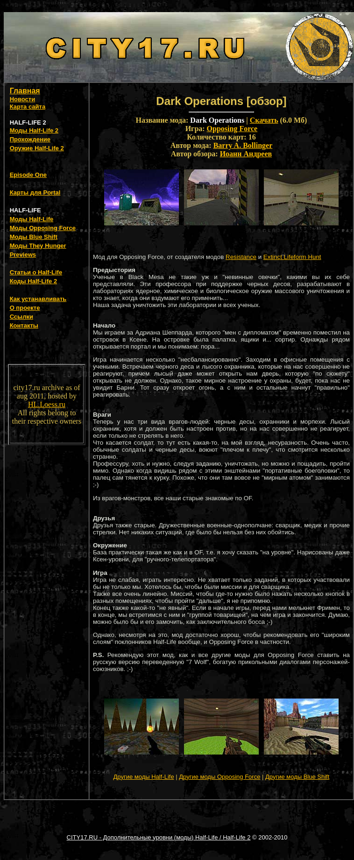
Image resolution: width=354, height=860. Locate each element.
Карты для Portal (35, 192)
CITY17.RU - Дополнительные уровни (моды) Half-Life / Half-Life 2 (159, 837)
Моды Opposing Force (43, 227)
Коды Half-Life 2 (33, 281)
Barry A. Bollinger (243, 145)
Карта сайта (28, 106)
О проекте (25, 307)
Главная (25, 91)
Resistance (241, 256)
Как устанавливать (38, 298)
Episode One (28, 174)
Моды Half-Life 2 (34, 130)
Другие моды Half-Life (143, 776)
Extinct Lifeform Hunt (292, 256)
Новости (22, 99)
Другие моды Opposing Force (219, 776)
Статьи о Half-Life (36, 272)
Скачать (264, 120)
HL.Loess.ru (46, 404)
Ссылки (21, 316)
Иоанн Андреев (246, 154)
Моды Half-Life (32, 219)
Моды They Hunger (38, 245)
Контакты (24, 325)
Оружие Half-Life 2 (37, 148)
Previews (23, 254)
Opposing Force (232, 129)
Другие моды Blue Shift (297, 776)
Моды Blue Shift (33, 236)
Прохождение (30, 139)
